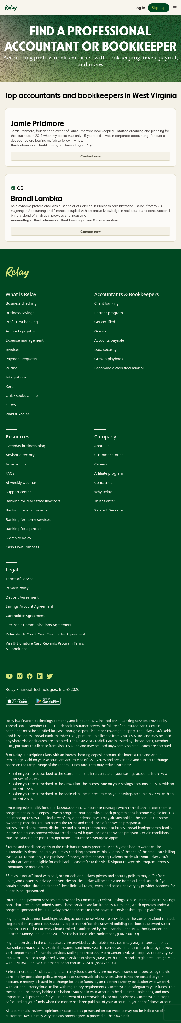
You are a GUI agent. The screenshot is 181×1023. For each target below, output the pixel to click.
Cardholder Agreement (25, 615)
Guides (100, 331)
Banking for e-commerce (26, 510)
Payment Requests (21, 358)
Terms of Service (19, 578)
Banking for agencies (23, 528)
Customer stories (108, 454)
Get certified (104, 321)
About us (102, 445)
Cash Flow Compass (22, 547)
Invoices (13, 349)
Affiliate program (108, 473)
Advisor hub (16, 464)
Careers (100, 464)
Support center (18, 491)
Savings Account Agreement (29, 606)
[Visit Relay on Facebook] (29, 677)
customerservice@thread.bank (53, 833)
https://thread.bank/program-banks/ (144, 827)
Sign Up (159, 7)
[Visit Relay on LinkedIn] (39, 677)
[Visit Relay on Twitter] (49, 677)
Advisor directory (20, 454)
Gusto (11, 404)
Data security (105, 349)
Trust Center (104, 501)
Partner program (108, 312)
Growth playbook (108, 358)
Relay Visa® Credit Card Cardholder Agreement (45, 634)
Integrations (16, 377)
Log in (139, 7)
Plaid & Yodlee (18, 414)
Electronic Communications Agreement (39, 624)
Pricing (12, 368)
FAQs (10, 473)
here (86, 947)
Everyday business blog (25, 445)
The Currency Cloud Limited (152, 918)
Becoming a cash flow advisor (119, 368)
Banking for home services (28, 519)
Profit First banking (22, 321)
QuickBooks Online (22, 395)
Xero (9, 386)
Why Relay (103, 491)
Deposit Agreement (22, 597)
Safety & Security (108, 510)
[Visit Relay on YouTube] (9, 677)
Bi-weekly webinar (21, 482)
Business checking (21, 303)
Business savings (20, 312)
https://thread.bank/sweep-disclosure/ (36, 827)
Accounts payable (20, 331)
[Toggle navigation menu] (174, 7)
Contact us (103, 482)
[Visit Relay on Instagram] (19, 677)
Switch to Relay (18, 537)
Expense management (25, 340)
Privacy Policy (17, 587)
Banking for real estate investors (33, 501)
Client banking (106, 303)
